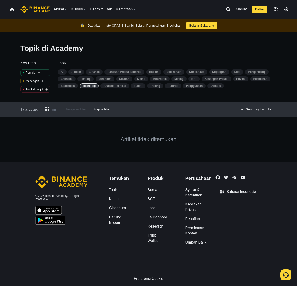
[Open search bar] (227, 9)
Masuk (241, 9)
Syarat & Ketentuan (193, 192)
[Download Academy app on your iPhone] (48, 211)
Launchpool (157, 217)
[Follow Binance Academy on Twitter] (226, 177)
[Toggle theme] (286, 9)
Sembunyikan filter (256, 109)
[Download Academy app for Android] (50, 221)
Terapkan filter (76, 109)
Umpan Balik (196, 242)
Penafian (192, 219)
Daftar (259, 9)
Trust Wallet (153, 238)
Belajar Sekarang (201, 25)
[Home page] (35, 9)
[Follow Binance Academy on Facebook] (217, 177)
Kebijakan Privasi (193, 206)
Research (155, 226)
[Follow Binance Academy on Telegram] (234, 177)
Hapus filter (102, 109)
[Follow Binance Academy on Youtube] (242, 177)
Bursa (152, 190)
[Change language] (275, 9)
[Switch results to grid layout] (47, 109)
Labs (152, 208)
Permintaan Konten (194, 230)
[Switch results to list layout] (54, 109)
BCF (151, 199)
